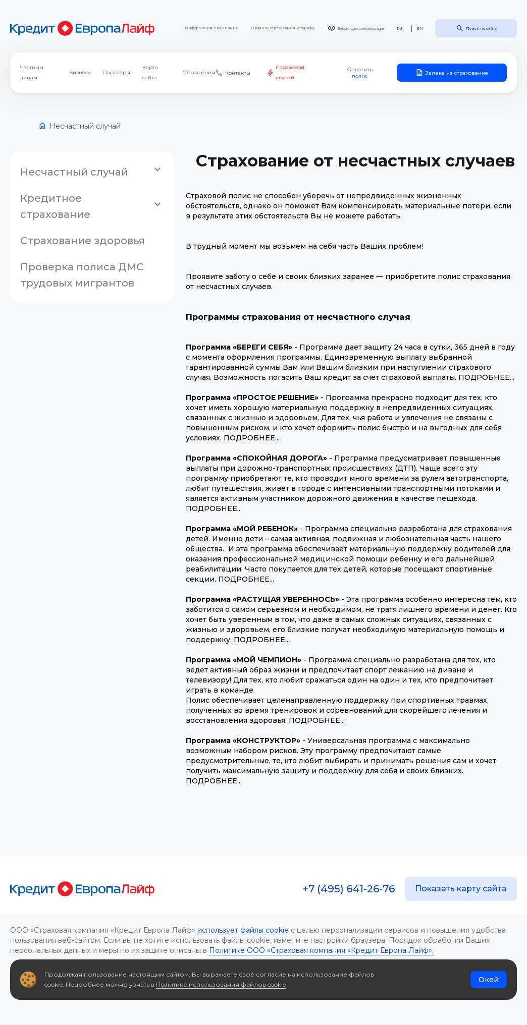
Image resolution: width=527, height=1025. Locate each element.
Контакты (232, 73)
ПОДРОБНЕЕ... (486, 377)
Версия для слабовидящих (356, 28)
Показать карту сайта (461, 888)
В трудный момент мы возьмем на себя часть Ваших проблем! (304, 246)
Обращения (199, 72)
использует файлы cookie (243, 930)
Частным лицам (31, 72)
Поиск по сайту (476, 28)
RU (399, 28)
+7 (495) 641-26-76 (348, 889)
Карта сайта (150, 72)
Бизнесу (80, 72)
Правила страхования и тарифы (283, 28)
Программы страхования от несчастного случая (298, 317)
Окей (489, 979)
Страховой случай (286, 72)
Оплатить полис (360, 72)
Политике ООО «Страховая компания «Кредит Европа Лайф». (321, 950)
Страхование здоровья (82, 241)
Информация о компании (212, 28)
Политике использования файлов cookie (221, 984)
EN (420, 28)
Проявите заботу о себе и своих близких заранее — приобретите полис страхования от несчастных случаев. (348, 281)
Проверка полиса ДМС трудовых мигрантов (81, 275)
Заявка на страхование (451, 73)
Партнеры (116, 72)
